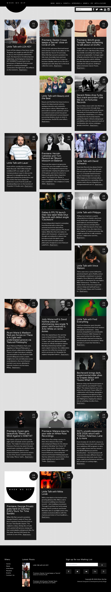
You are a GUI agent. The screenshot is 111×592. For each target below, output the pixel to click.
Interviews (77, 3)
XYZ (92, 3)
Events (67, 3)
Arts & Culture (100, 3)
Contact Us (10, 575)
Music (59, 3)
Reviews (9, 571)
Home (8, 564)
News (53, 3)
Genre (86, 3)
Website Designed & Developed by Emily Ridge (91, 581)
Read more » (23, 70)
